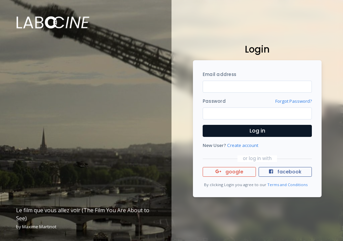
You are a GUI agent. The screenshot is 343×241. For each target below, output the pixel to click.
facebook (285, 171)
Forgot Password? (293, 101)
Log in (257, 131)
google (229, 171)
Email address (219, 74)
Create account (242, 145)
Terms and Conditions (287, 184)
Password (214, 101)
